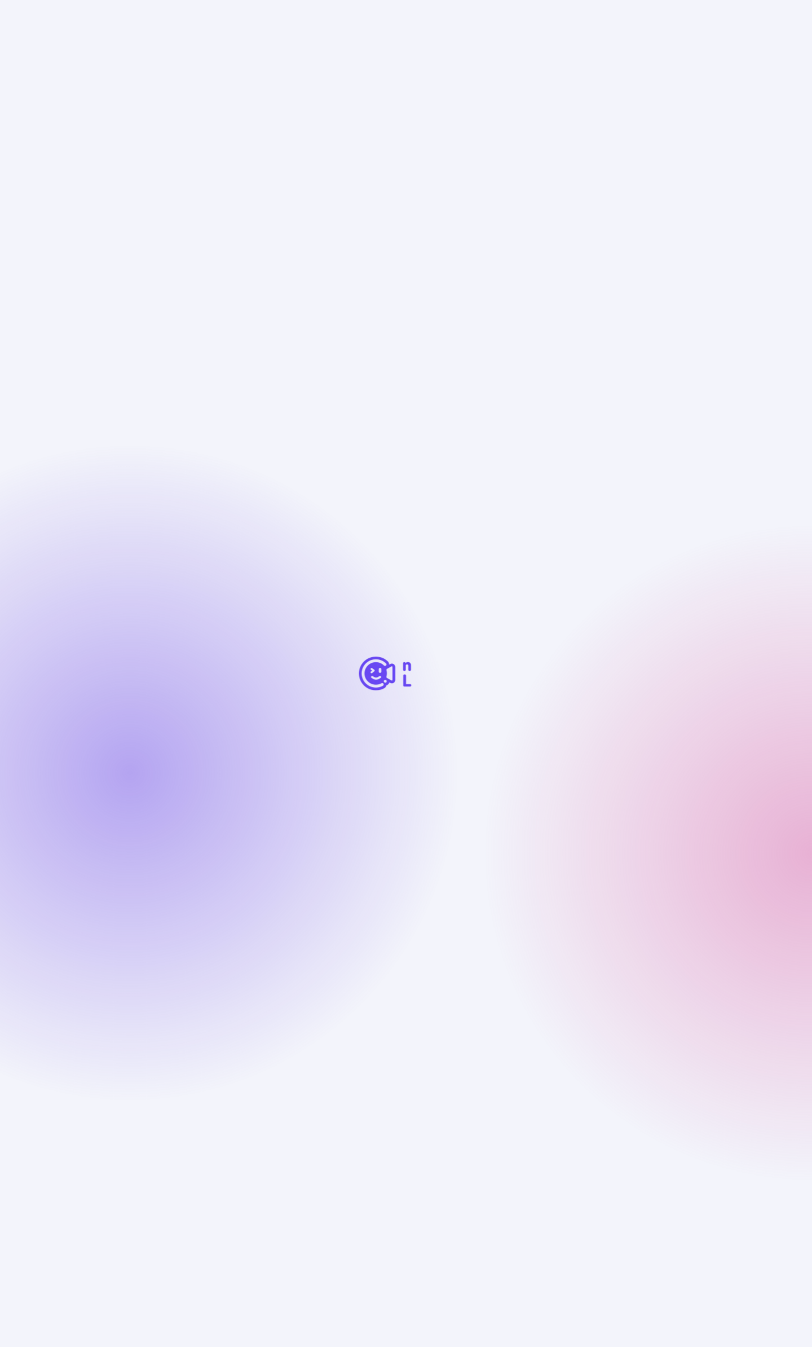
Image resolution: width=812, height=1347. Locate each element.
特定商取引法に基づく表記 (178, 1198)
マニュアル (236, 1180)
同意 (620, 1318)
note (541, 1180)
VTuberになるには (485, 1072)
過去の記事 (288, 862)
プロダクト (231, 50)
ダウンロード (331, 1114)
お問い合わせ (314, 1180)
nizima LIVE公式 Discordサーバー (436, 1180)
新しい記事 (361, 862)
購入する (620, 19)
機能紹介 (321, 1072)
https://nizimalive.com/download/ (224, 596)
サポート (149, 1117)
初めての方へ (161, 1093)
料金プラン (326, 1093)
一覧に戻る (150, 112)
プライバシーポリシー (304, 1198)
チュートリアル (155, 1180)
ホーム (141, 50)
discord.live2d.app (191, 735)
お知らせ (182, 50)
